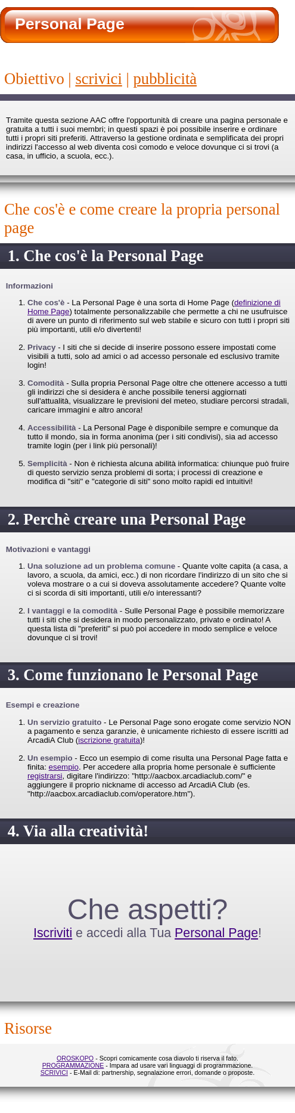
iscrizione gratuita (109, 740)
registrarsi (45, 775)
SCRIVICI (54, 1072)
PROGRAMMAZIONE (73, 1065)
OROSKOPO (75, 1058)
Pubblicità (165, 79)
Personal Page (216, 933)
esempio (64, 766)
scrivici (98, 79)
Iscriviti (52, 933)
